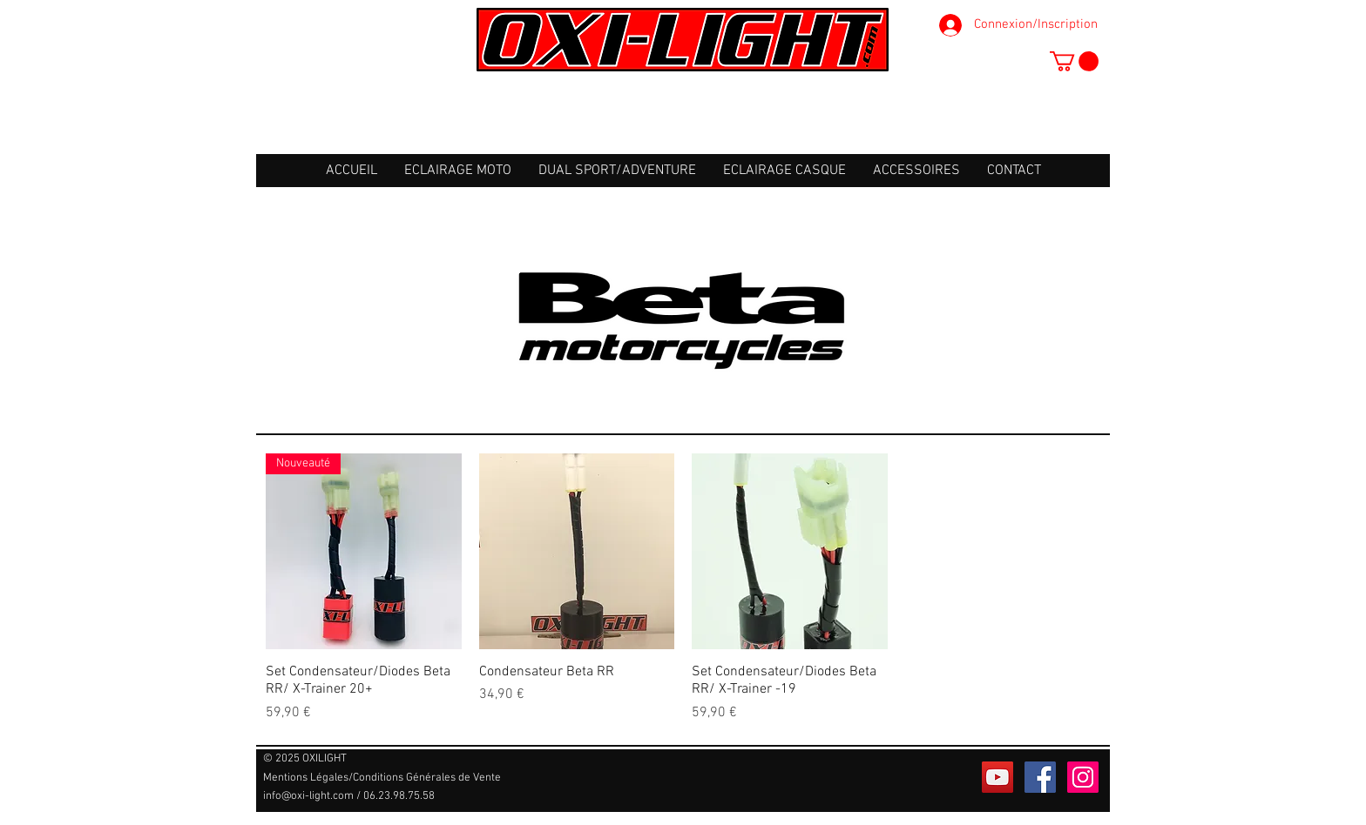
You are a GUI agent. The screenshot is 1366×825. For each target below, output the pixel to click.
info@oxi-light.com (308, 796)
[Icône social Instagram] (1083, 777)
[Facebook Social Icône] (1040, 777)
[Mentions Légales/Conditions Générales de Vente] (382, 777)
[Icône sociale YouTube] (997, 777)
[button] (1074, 61)
